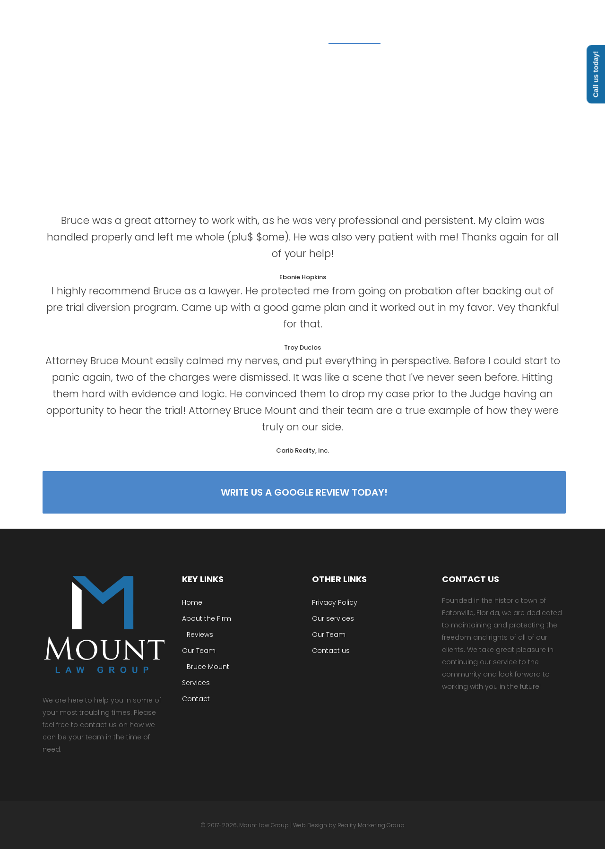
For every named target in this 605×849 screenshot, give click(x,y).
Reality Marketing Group (371, 825)
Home (192, 602)
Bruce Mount (208, 666)
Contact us (331, 650)
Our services (333, 618)
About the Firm (206, 618)
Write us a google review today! (302, 492)
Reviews (200, 634)
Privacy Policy (334, 602)
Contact (196, 698)
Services (196, 682)
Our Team (199, 650)
